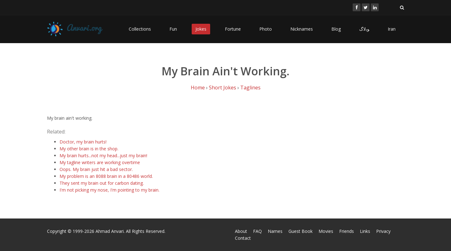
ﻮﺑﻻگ (364, 29)
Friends (346, 231)
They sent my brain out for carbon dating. (102, 183)
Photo (265, 29)
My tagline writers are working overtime (100, 162)
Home (198, 87)
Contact (243, 238)
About (241, 231)
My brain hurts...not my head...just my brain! (103, 155)
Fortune (233, 29)
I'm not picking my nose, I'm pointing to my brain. (109, 190)
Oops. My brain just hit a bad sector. (96, 169)
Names (275, 231)
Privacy (383, 231)
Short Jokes (222, 87)
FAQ (257, 231)
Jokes (200, 29)
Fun (173, 29)
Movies (326, 231)
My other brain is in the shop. (89, 149)
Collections (140, 29)
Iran (392, 29)
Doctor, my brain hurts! (83, 142)
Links (365, 231)
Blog (336, 29)
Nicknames (301, 29)
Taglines (250, 87)
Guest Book (300, 231)
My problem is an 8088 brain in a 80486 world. (106, 176)
